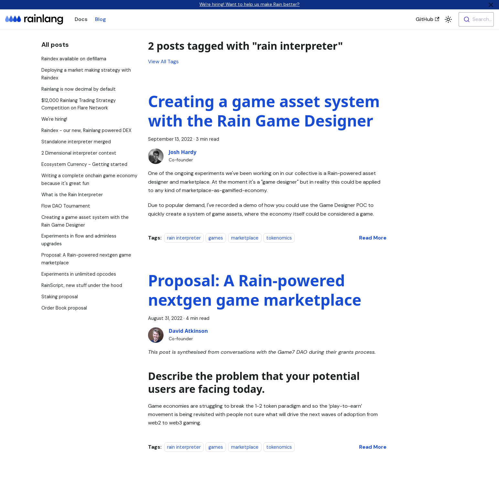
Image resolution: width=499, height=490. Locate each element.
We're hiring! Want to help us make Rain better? (249, 4)
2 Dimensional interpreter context (78, 153)
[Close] (491, 4)
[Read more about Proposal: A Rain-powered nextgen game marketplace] (373, 447)
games (215, 238)
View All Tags (163, 61)
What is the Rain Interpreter (72, 195)
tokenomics (279, 238)
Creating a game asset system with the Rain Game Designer (264, 111)
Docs (81, 19)
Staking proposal (59, 297)
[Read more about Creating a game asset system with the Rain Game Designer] (373, 237)
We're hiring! (54, 119)
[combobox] (476, 19)
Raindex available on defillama (73, 59)
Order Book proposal (64, 308)
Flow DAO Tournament (65, 206)
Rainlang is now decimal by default (78, 89)
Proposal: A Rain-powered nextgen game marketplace (254, 290)
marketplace (245, 238)
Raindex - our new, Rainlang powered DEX (86, 130)
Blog (100, 19)
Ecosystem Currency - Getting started (84, 164)
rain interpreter (184, 238)
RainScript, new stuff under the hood (81, 285)
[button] (448, 19)
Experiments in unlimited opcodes (78, 274)
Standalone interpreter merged (76, 142)
